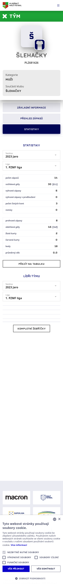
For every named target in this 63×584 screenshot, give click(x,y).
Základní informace (31, 107)
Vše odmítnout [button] (46, 568)
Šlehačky (13, 91)
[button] (31, 578)
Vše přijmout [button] (16, 568)
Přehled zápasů (31, 118)
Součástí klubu (15, 86)
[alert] (31, 549)
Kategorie (12, 75)
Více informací (19, 545)
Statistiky (31, 129)
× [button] (59, 519)
